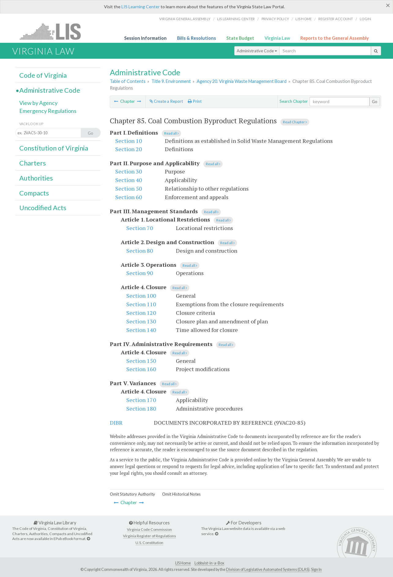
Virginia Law (277, 38)
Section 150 (141, 360)
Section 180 (141, 408)
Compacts (34, 193)
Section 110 (141, 304)
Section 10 (128, 140)
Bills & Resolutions (196, 38)
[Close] (388, 5)
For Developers (243, 522)
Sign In (316, 569)
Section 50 (128, 188)
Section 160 (141, 369)
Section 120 (141, 312)
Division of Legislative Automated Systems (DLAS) (268, 569)
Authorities (36, 178)
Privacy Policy (275, 19)
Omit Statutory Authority (132, 494)
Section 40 (128, 180)
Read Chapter (295, 122)
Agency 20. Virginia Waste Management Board (242, 81)
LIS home (303, 19)
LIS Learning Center (140, 6)
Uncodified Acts (42, 208)
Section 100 (141, 295)
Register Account (335, 19)
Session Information (145, 38)
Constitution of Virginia (53, 148)
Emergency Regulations (47, 110)
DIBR (116, 422)
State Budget (240, 38)
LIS (54, 31)
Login (365, 19)
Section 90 (139, 273)
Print (195, 101)
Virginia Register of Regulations (149, 536)
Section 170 (141, 400)
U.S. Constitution (149, 542)
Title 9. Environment (171, 81)
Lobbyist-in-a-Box (209, 563)
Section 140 (141, 329)
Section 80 (139, 250)
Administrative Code (257, 50)
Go (374, 101)
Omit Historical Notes (181, 494)
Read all (171, 133)
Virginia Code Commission (149, 529)
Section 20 (128, 149)
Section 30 (128, 171)
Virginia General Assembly (184, 19)
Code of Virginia (43, 75)
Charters (32, 163)
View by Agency (38, 102)
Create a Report (166, 101)
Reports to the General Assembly (334, 38)
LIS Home (183, 563)
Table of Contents (128, 81)
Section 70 (139, 228)
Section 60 (128, 197)
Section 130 (141, 321)
